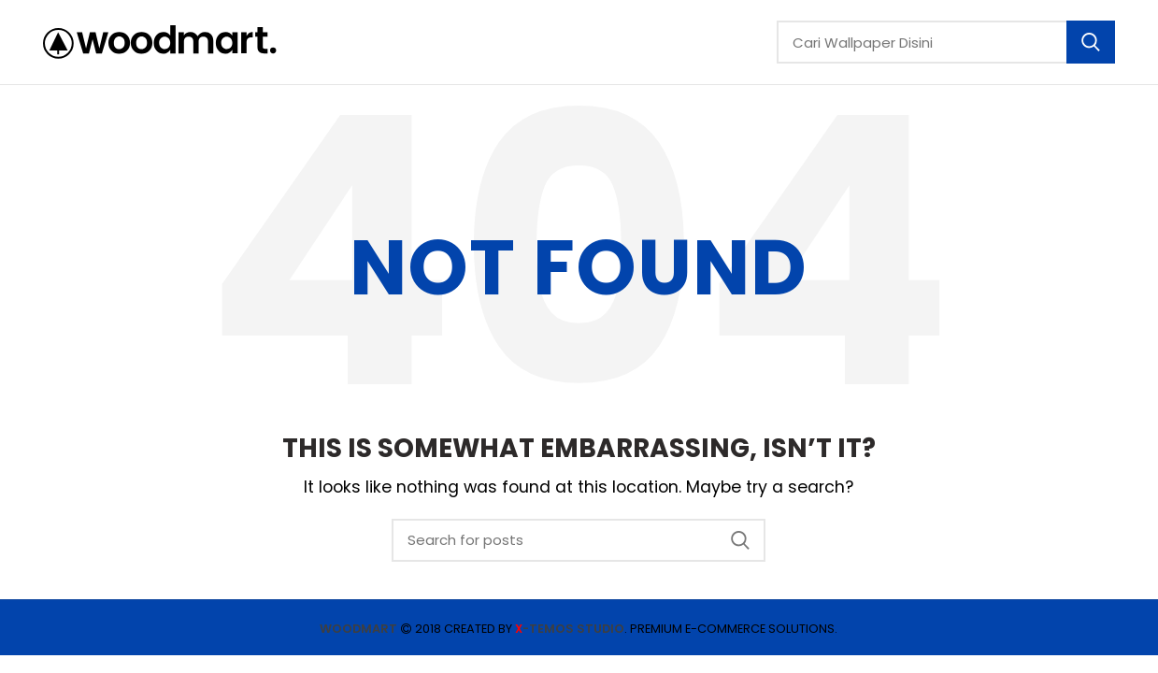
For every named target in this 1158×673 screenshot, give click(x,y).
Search (1090, 42)
